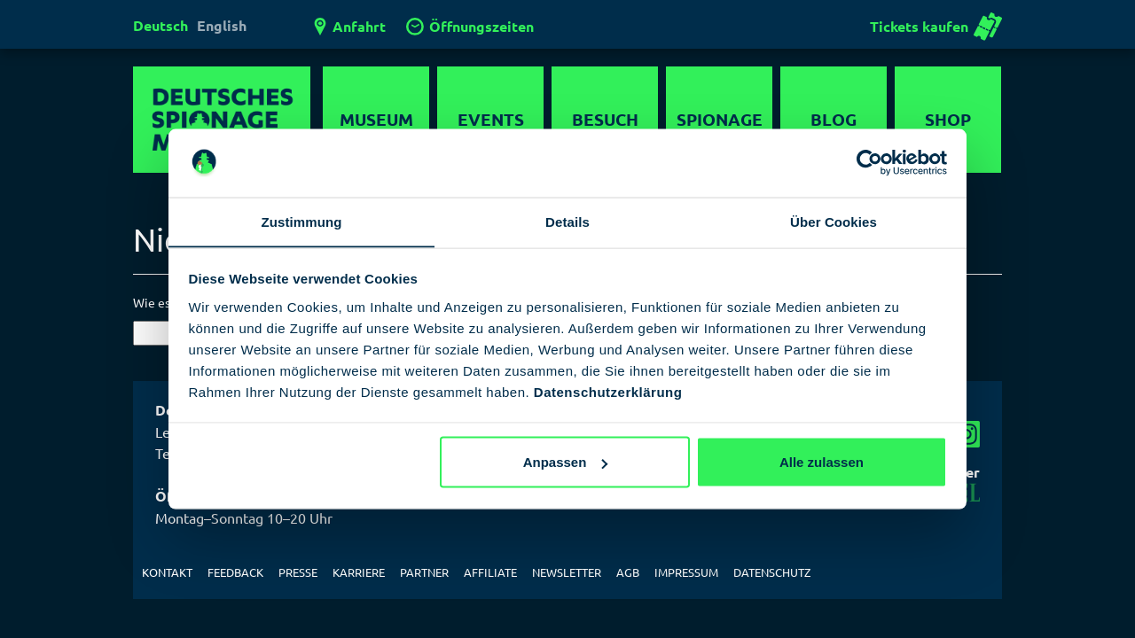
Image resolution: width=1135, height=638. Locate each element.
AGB (627, 572)
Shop (948, 119)
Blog (833, 119)
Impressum (686, 572)
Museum (376, 119)
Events (491, 119)
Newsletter (566, 572)
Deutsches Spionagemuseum (221, 119)
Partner (424, 572)
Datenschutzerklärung (608, 392)
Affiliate (490, 572)
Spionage (720, 119)
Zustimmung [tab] (302, 221)
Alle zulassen (821, 462)
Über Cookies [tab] (833, 221)
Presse (297, 572)
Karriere (359, 572)
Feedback (235, 572)
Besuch (605, 119)
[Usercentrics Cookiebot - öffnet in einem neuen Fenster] (869, 162)
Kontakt (167, 572)
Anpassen (565, 462)
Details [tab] (567, 221)
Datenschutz (771, 572)
